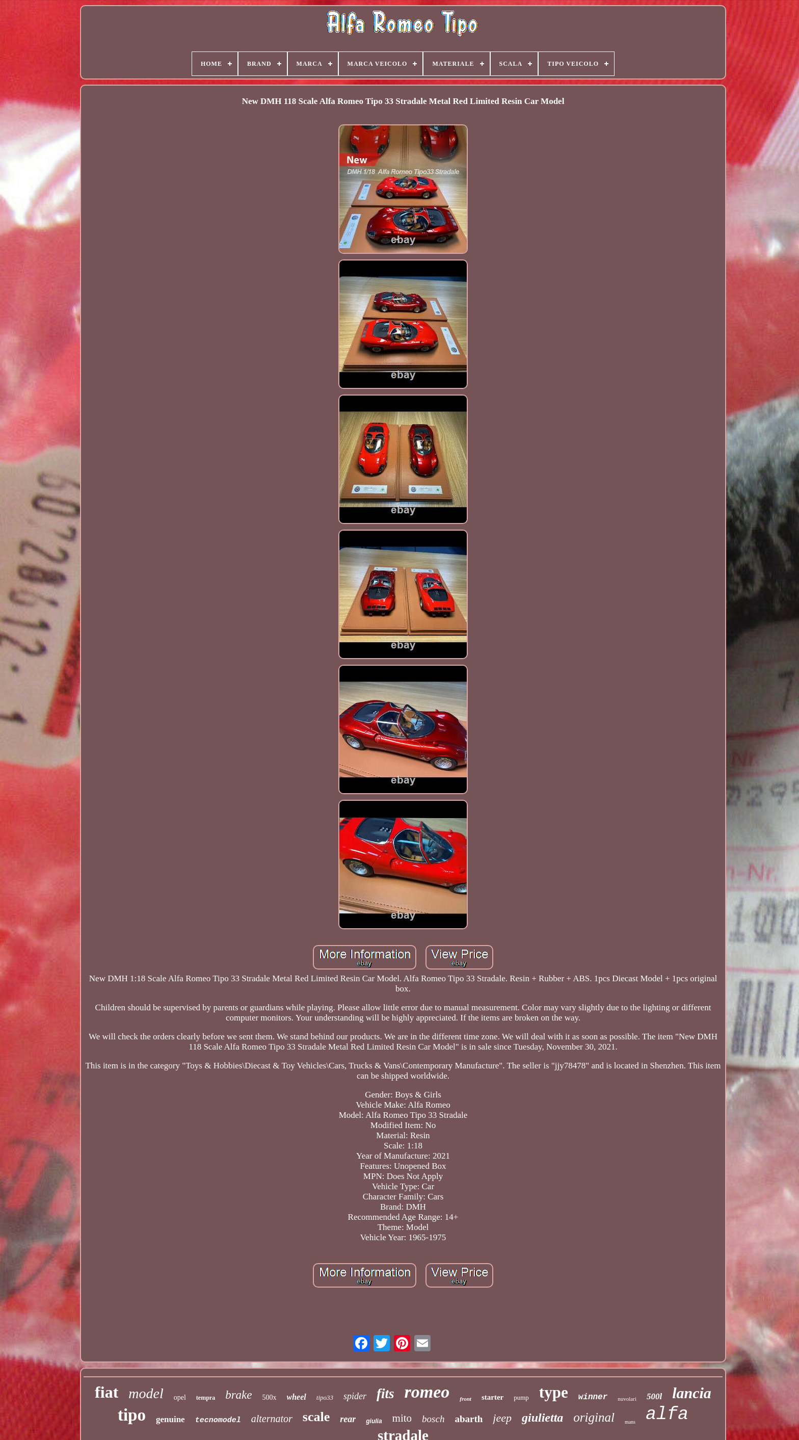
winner (593, 1397)
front (465, 1399)
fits (385, 1393)
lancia (691, 1392)
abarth (469, 1418)
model (145, 1393)
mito (402, 1418)
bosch (433, 1418)
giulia (374, 1421)
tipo (132, 1415)
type (553, 1392)
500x (269, 1397)
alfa (667, 1414)
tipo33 (324, 1397)
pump (521, 1397)
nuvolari (627, 1399)
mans (630, 1422)
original (594, 1417)
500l (654, 1396)
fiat (106, 1392)
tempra (205, 1397)
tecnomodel (218, 1420)
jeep (502, 1417)
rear (348, 1419)
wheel (296, 1397)
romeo (427, 1391)
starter (492, 1397)
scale (316, 1416)
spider (354, 1396)
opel (180, 1397)
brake (238, 1395)
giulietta (542, 1417)
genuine (170, 1419)
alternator (271, 1418)
